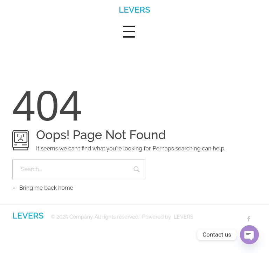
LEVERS (134, 10)
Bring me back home (42, 187)
